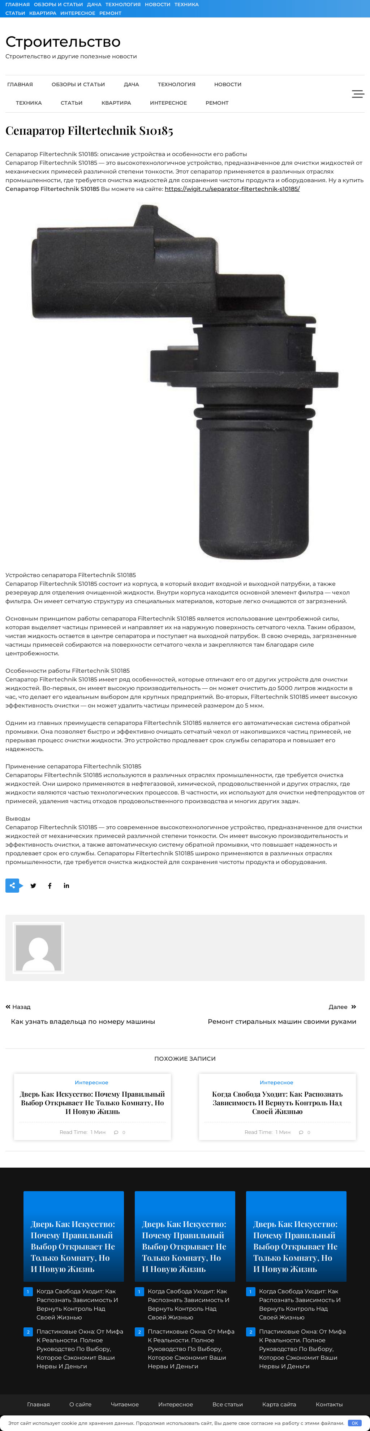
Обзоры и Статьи (58, 4)
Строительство (63, 41)
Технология (123, 4)
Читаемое (125, 1404)
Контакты (329, 1404)
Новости (158, 4)
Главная (17, 4)
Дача (94, 4)
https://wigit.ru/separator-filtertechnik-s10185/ (232, 188)
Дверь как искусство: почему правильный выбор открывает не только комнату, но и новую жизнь (92, 1102)
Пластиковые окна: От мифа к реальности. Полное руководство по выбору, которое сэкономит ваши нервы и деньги (79, 1349)
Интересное (77, 13)
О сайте (80, 1404)
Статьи (15, 13)
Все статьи (227, 1404)
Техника (187, 4)
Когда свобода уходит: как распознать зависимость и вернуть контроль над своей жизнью (277, 1102)
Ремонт (110, 13)
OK (355, 1423)
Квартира (42, 13)
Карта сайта (279, 1404)
